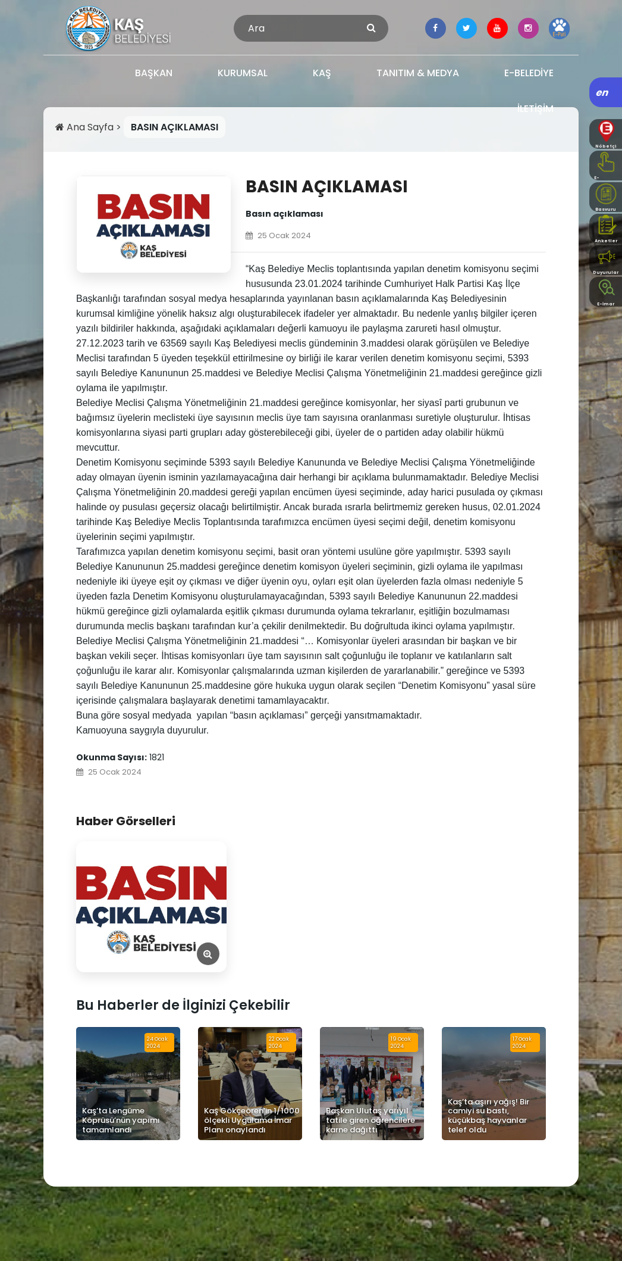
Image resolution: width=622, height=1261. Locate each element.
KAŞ (322, 73)
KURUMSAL (243, 73)
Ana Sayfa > (89, 127)
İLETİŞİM (535, 109)
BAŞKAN (153, 73)
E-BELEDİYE (529, 73)
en (602, 92)
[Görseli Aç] (151, 906)
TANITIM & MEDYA (417, 73)
